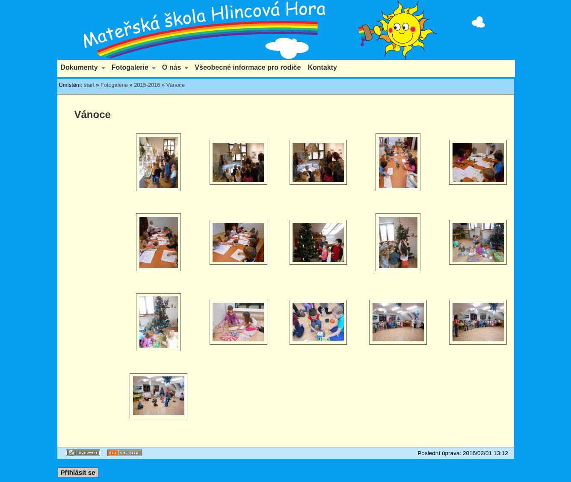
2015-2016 (147, 85)
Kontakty (322, 67)
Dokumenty (79, 67)
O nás (171, 67)
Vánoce (175, 85)
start (89, 85)
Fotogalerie (130, 67)
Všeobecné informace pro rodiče (248, 67)
